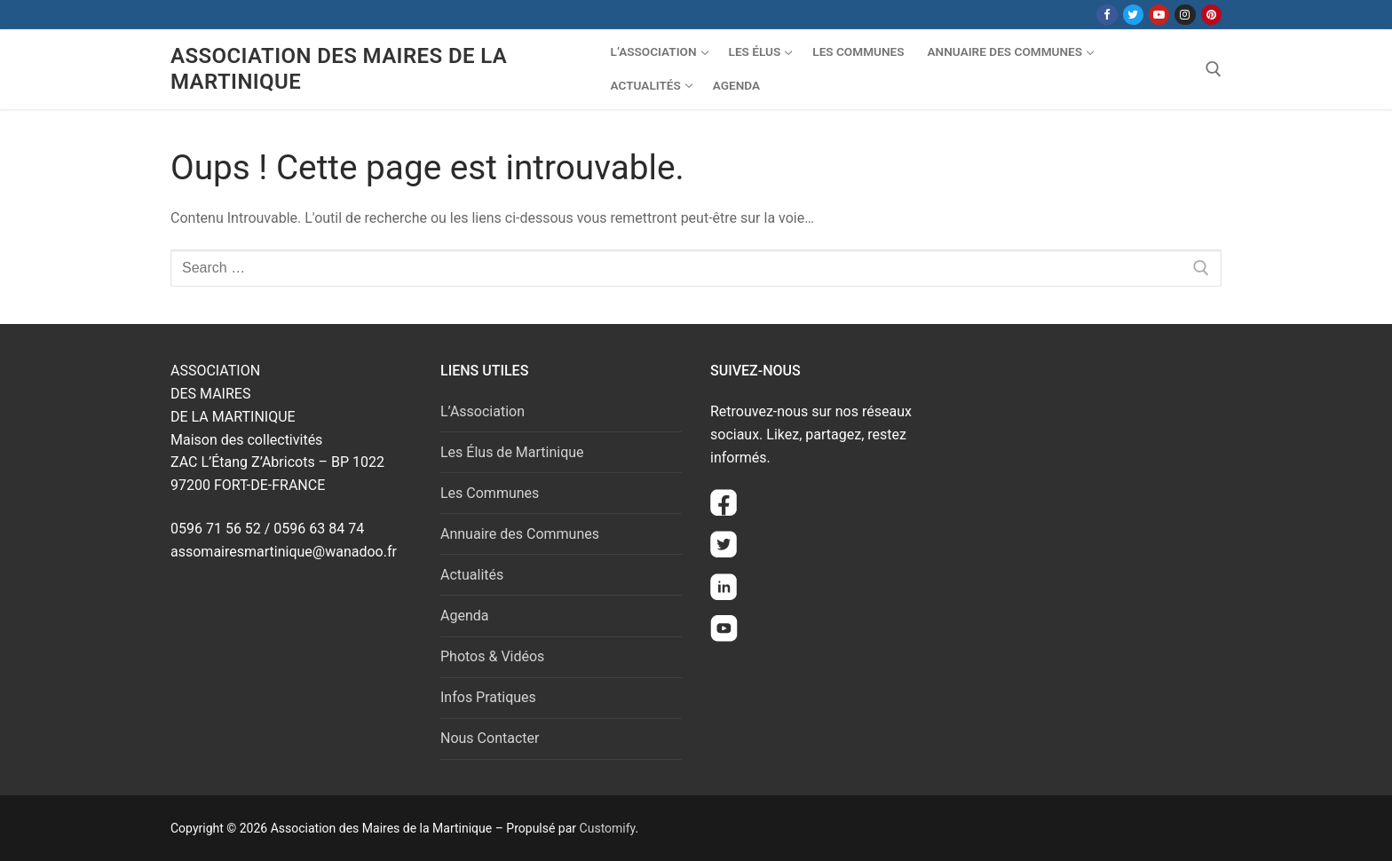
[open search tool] (1214, 69)
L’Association (482, 411)
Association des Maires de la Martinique (338, 68)
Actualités (471, 574)
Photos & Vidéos (492, 656)
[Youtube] (1159, 14)
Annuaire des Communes (519, 533)
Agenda (464, 615)
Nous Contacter (489, 738)
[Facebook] (1106, 14)
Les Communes (489, 493)
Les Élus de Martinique (512, 452)
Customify (608, 828)
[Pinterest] (1211, 14)
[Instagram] (1184, 14)
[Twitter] (1133, 14)
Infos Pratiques (488, 697)
